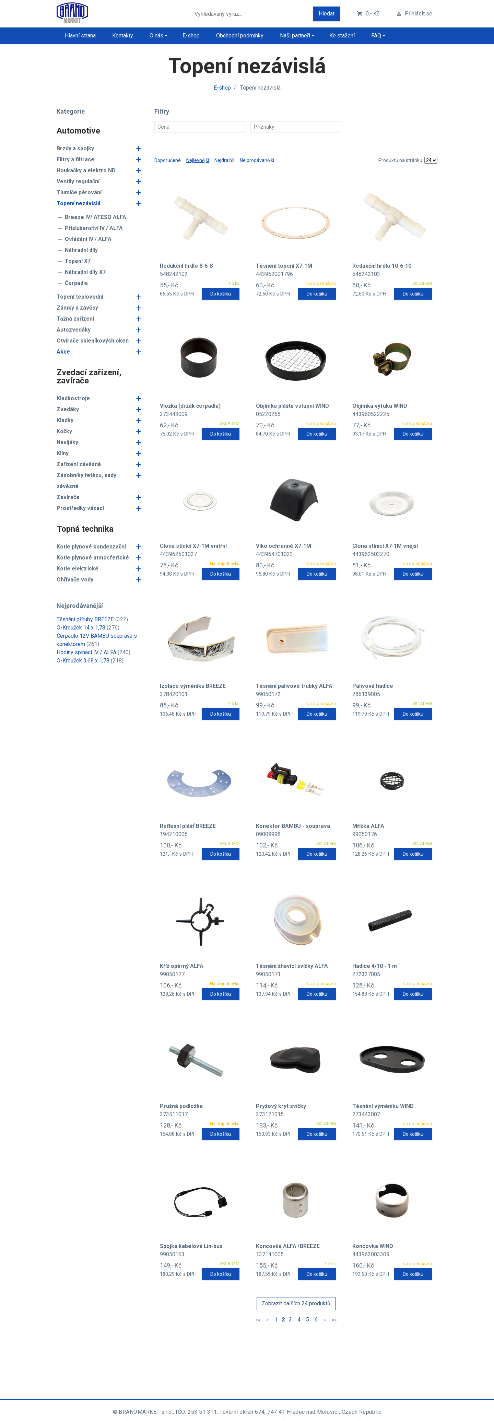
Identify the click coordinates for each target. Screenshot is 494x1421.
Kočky (64, 431)
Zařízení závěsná (79, 464)
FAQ (376, 35)
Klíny (63, 453)
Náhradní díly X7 (85, 272)
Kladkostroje (73, 398)
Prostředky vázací (80, 508)
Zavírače (68, 497)
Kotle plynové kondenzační (91, 546)
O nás (156, 35)
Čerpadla (76, 283)
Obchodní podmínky (239, 35)
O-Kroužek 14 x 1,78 (81, 627)
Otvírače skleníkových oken (93, 340)
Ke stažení (342, 35)
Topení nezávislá (79, 203)
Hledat (326, 13)
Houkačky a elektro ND (86, 170)
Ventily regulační (78, 181)
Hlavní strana (80, 35)
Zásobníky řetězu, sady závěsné (86, 480)
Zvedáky (68, 409)
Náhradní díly (81, 250)
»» (334, 1319)
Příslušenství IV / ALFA (94, 228)
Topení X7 (78, 261)
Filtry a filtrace (75, 159)
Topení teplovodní (80, 296)
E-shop (191, 35)
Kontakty (122, 35)
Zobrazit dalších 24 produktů (296, 1303)
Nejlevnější (197, 160)
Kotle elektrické (77, 568)
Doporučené (167, 160)
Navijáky (67, 442)
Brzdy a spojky (75, 148)
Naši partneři (295, 35)
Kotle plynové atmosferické (93, 557)
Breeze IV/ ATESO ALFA (95, 217)
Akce (63, 351)
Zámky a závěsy (77, 307)
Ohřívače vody (75, 579)
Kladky (65, 420)
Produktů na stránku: (400, 160)
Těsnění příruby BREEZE (85, 619)
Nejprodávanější (257, 160)
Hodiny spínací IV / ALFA (86, 652)
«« (258, 1319)
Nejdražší (224, 160)
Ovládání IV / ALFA (88, 239)
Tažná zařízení (75, 318)
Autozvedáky (74, 329)
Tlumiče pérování (79, 192)
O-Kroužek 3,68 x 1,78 (83, 660)
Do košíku (220, 294)
